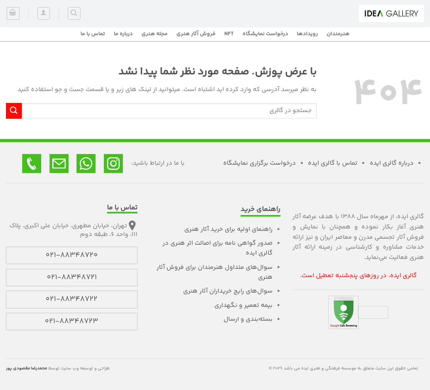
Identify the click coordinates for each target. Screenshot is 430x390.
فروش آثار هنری (196, 34)
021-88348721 (72, 277)
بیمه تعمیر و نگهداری (243, 305)
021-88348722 (71, 299)
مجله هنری (154, 34)
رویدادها (307, 34)
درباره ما (123, 34)
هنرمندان (338, 34)
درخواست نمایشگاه (265, 34)
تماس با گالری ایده (332, 163)
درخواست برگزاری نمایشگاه (259, 163)
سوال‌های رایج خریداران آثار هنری (228, 291)
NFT (229, 34)
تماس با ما (92, 34)
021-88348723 (71, 321)
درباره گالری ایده (392, 163)
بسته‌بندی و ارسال (248, 319)
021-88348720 (72, 255)
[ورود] (43, 13)
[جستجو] (74, 13)
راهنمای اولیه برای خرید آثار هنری (228, 229)
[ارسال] (14, 110)
